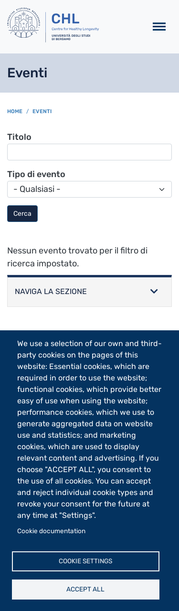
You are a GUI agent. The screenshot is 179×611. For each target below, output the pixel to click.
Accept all (85, 589)
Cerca (22, 214)
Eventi (42, 111)
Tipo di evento (36, 174)
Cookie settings (85, 561)
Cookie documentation (51, 531)
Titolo (19, 137)
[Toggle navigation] (159, 27)
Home (14, 111)
